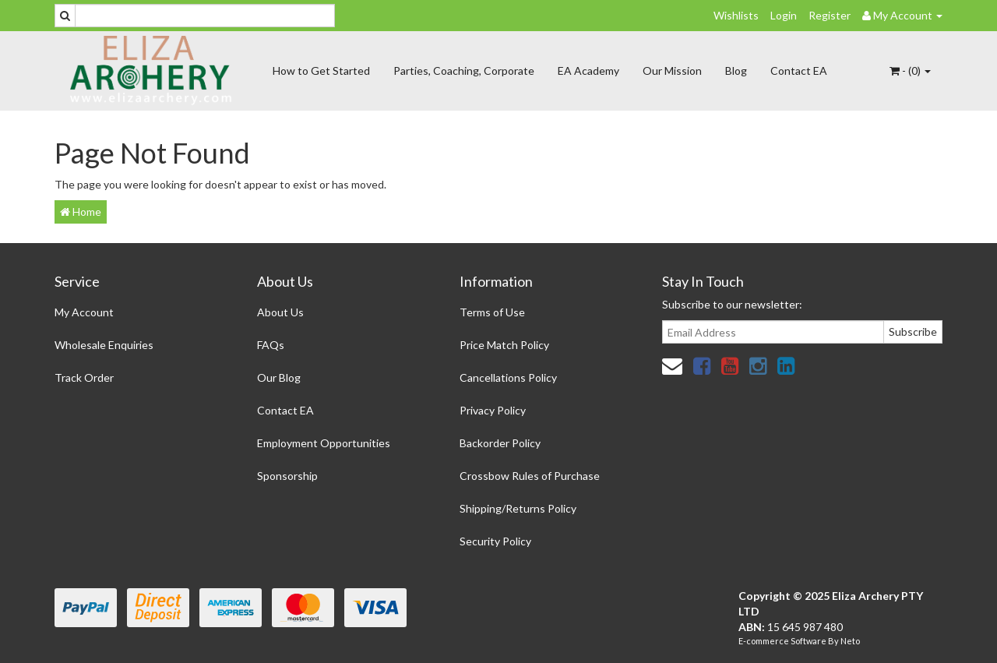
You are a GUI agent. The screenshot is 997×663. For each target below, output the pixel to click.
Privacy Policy (493, 410)
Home (80, 211)
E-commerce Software (782, 641)
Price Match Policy (504, 344)
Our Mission (672, 70)
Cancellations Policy (508, 377)
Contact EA (798, 70)
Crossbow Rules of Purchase (530, 475)
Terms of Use (492, 312)
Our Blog (279, 377)
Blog (736, 70)
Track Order (84, 377)
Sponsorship (287, 475)
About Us (280, 312)
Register (830, 15)
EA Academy (588, 70)
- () (910, 70)
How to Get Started (321, 70)
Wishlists (736, 15)
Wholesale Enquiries (104, 344)
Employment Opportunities (323, 443)
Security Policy (495, 541)
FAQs (270, 344)
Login (783, 15)
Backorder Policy (500, 443)
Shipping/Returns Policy (518, 508)
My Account (84, 312)
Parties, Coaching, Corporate (463, 70)
